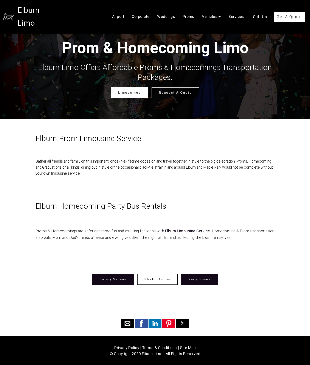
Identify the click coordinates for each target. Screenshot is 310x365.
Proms (188, 10)
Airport (118, 10)
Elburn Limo (38, 10)
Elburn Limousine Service (187, 231)
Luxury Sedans (114, 279)
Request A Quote (175, 92)
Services (236, 10)
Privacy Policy (126, 347)
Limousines (130, 92)
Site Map (188, 347)
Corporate (141, 10)
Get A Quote (289, 10)
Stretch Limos (157, 279)
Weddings (166, 10)
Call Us (260, 10)
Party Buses (198, 279)
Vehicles (209, 10)
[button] (127, 323)
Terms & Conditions (159, 347)
